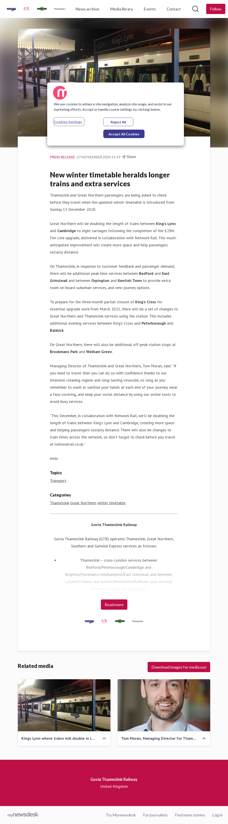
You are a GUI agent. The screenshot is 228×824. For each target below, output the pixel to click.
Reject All (118, 122)
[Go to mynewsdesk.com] (23, 815)
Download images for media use (178, 667)
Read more (114, 604)
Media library (121, 8)
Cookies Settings (68, 122)
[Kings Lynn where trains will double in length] (64, 705)
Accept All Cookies (123, 134)
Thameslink (59, 502)
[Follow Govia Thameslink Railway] (215, 9)
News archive (87, 8)
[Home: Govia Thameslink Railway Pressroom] (36, 9)
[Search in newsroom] (195, 8)
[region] (115, 114)
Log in (217, 814)
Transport (58, 480)
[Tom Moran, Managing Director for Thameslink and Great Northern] (164, 705)
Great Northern (83, 502)
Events (150, 8)
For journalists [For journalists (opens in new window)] (155, 814)
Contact (174, 8)
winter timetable (111, 502)
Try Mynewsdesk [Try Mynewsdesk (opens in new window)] (121, 814)
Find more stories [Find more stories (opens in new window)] (190, 814)
